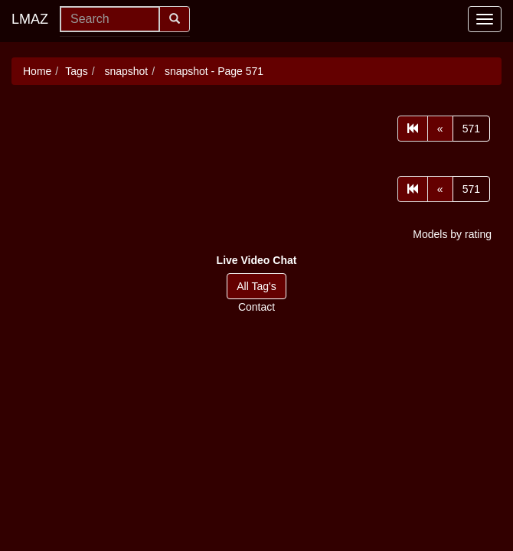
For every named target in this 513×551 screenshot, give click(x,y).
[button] (257, 260)
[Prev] (440, 129)
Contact (256, 307)
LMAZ (29, 19)
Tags (76, 71)
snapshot (125, 71)
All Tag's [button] (256, 286)
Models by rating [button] (452, 234)
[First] (412, 129)
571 (471, 128)
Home (37, 71)
